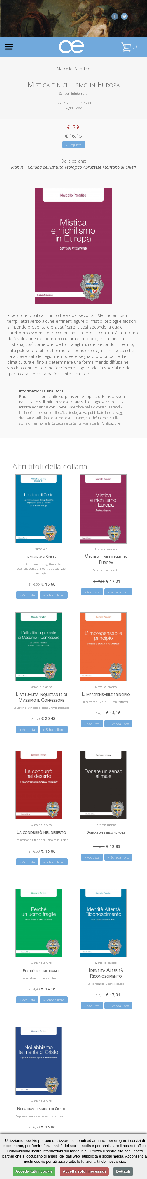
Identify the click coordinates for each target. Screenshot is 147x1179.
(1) (128, 46)
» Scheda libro (53, 595)
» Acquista (73, 145)
